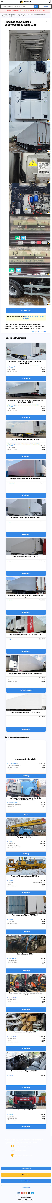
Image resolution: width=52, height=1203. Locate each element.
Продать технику (27, 1168)
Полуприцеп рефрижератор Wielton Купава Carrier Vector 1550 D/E (25, 362)
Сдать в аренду (26, 1174)
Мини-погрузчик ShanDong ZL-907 (25, 759)
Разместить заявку (27, 1187)
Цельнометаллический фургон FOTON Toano (25, 1071)
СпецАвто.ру (27, 2)
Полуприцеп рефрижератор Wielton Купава (25, 439)
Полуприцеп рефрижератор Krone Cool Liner (25, 517)
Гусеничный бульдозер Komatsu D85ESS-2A (25, 876)
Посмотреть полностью (38, 331)
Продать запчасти (27, 1181)
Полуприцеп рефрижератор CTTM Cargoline (25, 712)
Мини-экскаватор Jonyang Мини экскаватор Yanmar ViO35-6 (25, 993)
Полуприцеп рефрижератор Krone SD (25, 556)
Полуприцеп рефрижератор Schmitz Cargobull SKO (25, 673)
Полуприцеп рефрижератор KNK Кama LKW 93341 (25, 634)
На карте (46, 6)
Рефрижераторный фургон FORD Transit (25, 915)
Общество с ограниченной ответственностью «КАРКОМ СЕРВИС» (24, 366)
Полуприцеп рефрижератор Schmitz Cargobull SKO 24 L (25, 596)
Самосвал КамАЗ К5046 (25, 1110)
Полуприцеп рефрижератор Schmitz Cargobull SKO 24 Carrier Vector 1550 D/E (25, 401)
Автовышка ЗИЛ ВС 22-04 (25, 837)
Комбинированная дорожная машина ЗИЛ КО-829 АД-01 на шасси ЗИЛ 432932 (25, 799)
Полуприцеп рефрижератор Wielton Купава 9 (25, 478)
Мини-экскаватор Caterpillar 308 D (25, 1032)
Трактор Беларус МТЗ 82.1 (25, 954)
